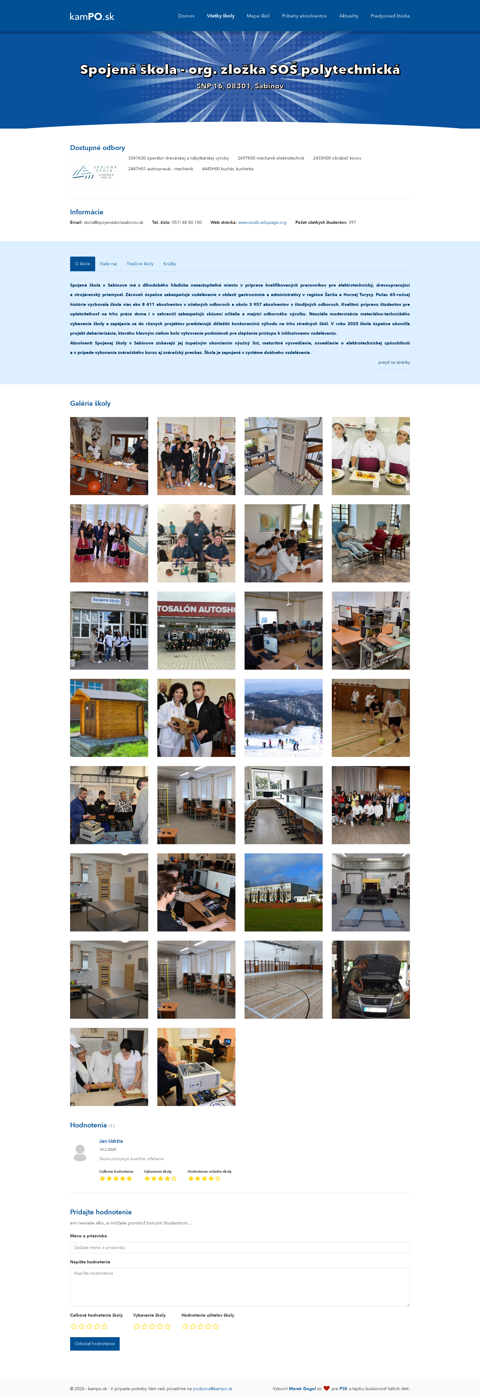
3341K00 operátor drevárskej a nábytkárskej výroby (178, 158)
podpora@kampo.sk (212, 1389)
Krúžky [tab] (169, 264)
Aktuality (348, 16)
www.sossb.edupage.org (262, 222)
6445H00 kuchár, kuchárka (227, 169)
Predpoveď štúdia (390, 16)
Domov (186, 16)
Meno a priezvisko (88, 1236)
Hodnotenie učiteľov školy (209, 1176)
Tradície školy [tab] (140, 264)
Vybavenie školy (160, 1176)
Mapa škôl (258, 16)
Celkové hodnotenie (116, 1176)
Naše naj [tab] (108, 264)
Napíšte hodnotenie (90, 1262)
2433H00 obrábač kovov (337, 158)
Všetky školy (220, 16)
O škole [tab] (82, 264)
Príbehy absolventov (304, 16)
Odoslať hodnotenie (95, 1344)
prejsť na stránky (394, 362)
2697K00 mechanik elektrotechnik (271, 158)
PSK (343, 1389)
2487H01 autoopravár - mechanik (160, 169)
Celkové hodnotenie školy (96, 1315)
